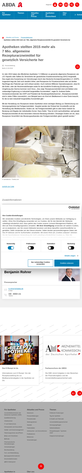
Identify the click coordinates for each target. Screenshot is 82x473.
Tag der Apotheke (55, 365)
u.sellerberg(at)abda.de (17, 202)
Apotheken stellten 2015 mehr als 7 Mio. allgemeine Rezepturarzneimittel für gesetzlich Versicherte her (37, 41)
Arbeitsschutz (8, 370)
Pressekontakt (31, 368)
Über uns (65, 15)
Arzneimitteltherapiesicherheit (58, 371)
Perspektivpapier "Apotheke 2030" (58, 381)
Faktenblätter (31, 377)
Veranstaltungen (32, 389)
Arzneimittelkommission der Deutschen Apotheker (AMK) (13, 363)
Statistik (29, 374)
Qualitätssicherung (10, 367)
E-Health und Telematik (57, 368)
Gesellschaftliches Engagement (36, 452)
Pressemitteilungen (27, 38)
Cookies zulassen (67, 263)
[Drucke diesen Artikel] (77, 68)
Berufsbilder (8, 429)
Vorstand (29, 435)
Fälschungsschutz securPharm (13, 382)
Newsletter (76, 470)
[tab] (17, 156)
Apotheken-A (8, 440)
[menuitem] (11, 38)
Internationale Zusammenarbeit (36, 455)
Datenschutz (56, 467)
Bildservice (30, 386)
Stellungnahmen (32, 371)
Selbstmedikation (55, 377)
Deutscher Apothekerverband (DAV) (36, 431)
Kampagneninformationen (12, 405)
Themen (21, 14)
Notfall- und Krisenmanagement (13, 379)
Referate (7, 388)
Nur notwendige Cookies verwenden (40, 263)
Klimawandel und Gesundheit (13, 376)
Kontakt (77, 467)
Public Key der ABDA (67, 467)
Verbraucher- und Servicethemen (37, 380)
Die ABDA (30, 424)
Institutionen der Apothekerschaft (37, 446)
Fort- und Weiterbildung (11, 402)
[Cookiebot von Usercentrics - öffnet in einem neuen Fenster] (70, 207)
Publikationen (31, 383)
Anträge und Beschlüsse (34, 449)
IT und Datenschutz (10, 373)
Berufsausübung (9, 399)
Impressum (48, 467)
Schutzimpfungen (9, 396)
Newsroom (30, 362)
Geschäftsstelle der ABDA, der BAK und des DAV (36, 439)
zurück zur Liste (8, 136)
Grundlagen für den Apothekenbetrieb (10, 433)
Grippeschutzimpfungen (57, 385)
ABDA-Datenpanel (9, 411)
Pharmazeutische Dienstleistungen (9, 392)
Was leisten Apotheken (11, 426)
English (70, 470)
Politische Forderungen (57, 362)
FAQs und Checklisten (11, 385)
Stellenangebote (32, 443)
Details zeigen (70, 256)
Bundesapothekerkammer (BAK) (37, 427)
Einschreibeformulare (10, 408)
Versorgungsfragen (55, 374)
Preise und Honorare (10, 437)
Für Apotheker (6, 15)
